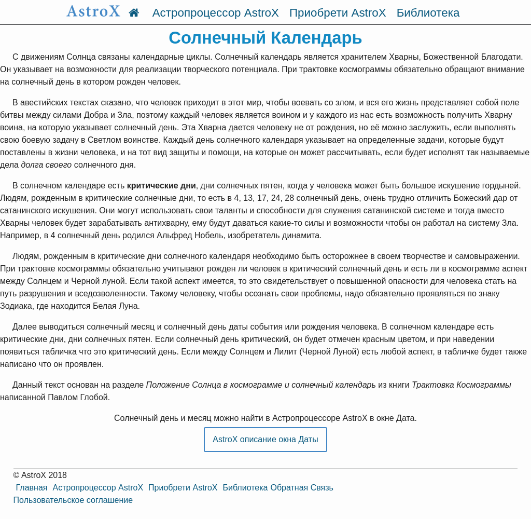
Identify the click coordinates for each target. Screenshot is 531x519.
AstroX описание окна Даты (265, 439)
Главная (32, 487)
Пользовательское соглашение (73, 500)
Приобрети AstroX (337, 13)
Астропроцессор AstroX (215, 13)
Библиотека (428, 13)
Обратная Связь (301, 487)
